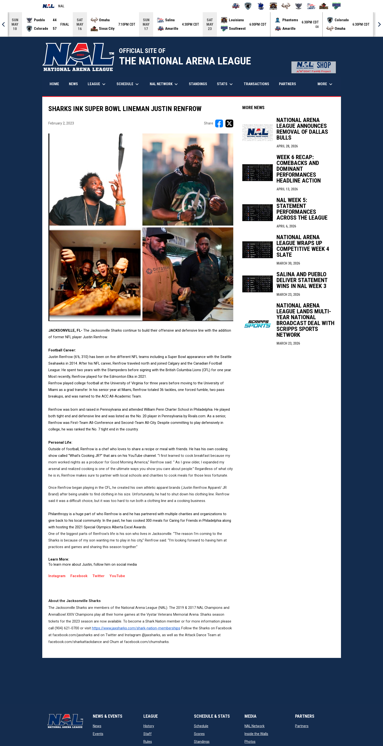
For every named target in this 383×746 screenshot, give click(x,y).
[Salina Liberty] (311, 6)
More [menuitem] (326, 84)
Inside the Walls (256, 734)
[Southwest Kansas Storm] (336, 6)
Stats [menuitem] (225, 84)
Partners (302, 726)
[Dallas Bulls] (260, 6)
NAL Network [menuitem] (166, 84)
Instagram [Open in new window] (59, 576)
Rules (147, 742)
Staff (147, 734)
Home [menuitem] (54, 84)
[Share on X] (229, 123)
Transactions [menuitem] (256, 84)
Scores (199, 734)
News (97, 726)
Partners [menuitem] (287, 84)
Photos (250, 742)
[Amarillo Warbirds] (235, 6)
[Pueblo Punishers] (298, 6)
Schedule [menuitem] (128, 84)
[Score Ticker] (191, 24)
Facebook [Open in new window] (78, 576)
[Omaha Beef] (285, 6)
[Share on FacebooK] (219, 123)
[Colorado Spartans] (248, 6)
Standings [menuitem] (198, 84)
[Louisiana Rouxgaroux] (273, 6)
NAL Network (255, 726)
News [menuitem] (73, 84)
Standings (202, 742)
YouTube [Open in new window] (117, 576)
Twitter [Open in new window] (98, 576)
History (148, 726)
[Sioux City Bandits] (323, 6)
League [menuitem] (97, 84)
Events (98, 734)
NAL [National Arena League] (53, 7)
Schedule (201, 726)
